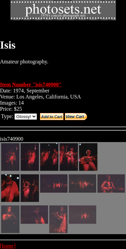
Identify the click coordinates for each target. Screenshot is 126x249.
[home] (7, 246)
